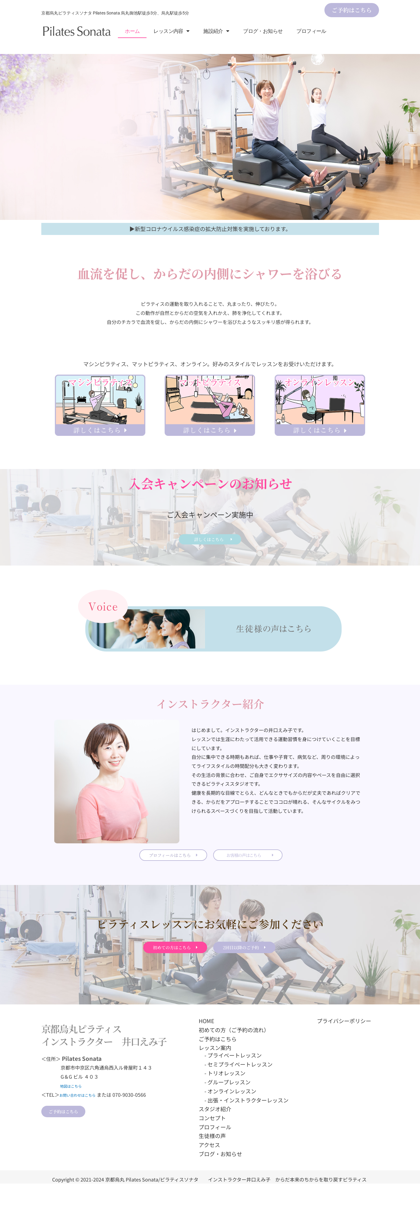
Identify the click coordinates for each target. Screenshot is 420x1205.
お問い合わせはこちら (83, 1115)
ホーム (132, 31)
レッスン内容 (171, 30)
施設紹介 (216, 30)
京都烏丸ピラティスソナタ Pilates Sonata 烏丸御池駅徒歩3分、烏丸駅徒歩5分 (115, 13)
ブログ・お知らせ (263, 31)
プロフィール (311, 31)
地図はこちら (73, 1106)
